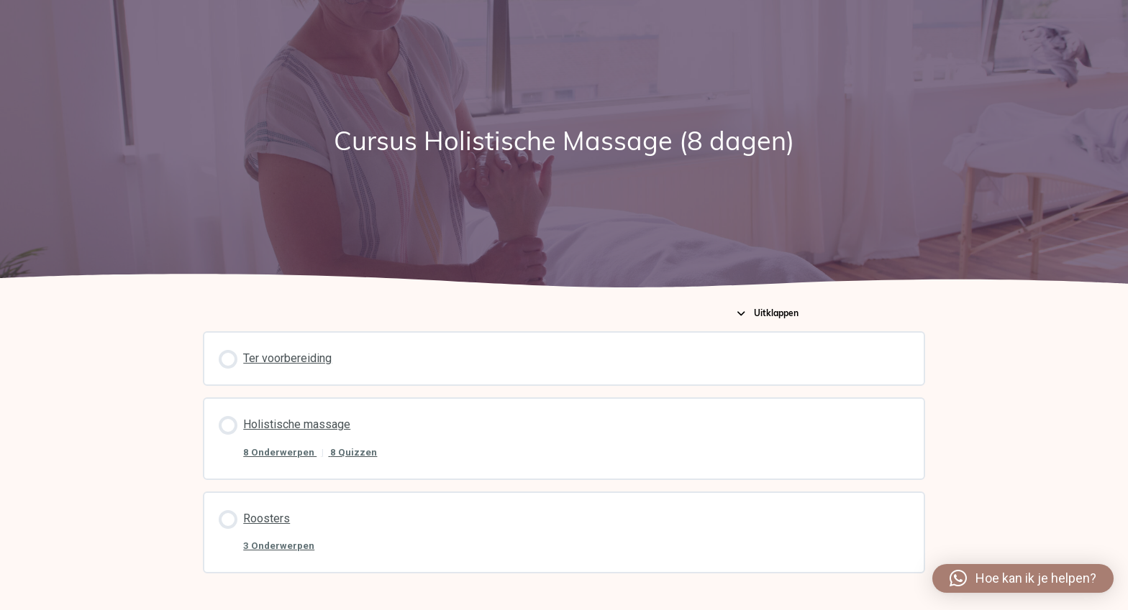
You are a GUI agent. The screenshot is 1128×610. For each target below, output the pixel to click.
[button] (1023, 578)
